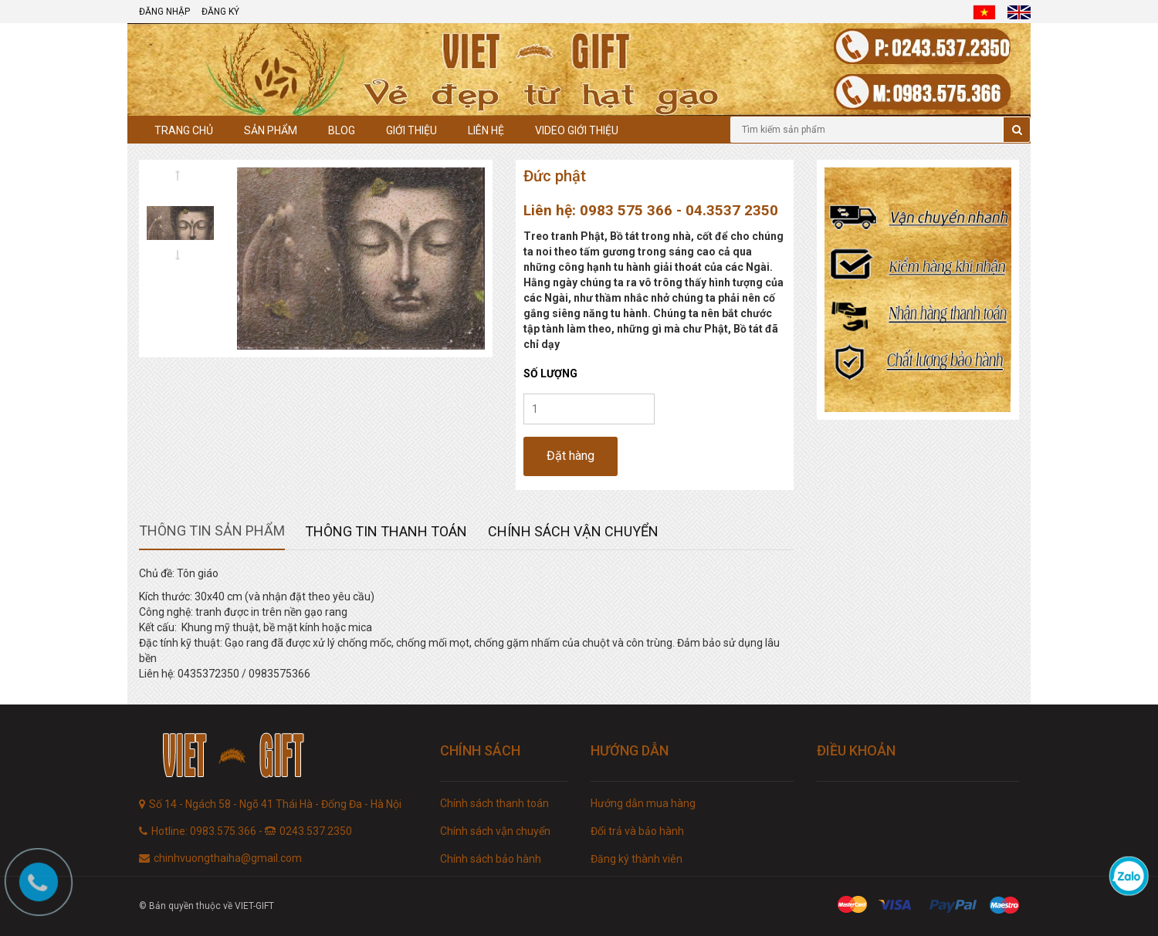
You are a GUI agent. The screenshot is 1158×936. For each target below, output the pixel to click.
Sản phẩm (270, 130)
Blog (341, 130)
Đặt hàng (570, 455)
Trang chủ (183, 130)
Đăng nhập (164, 11)
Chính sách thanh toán (494, 803)
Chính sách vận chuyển (495, 831)
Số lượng (550, 373)
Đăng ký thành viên (636, 859)
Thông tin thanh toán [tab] (386, 531)
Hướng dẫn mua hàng (643, 803)
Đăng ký (220, 11)
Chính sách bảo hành (490, 859)
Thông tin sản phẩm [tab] (212, 530)
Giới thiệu (411, 130)
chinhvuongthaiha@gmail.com (228, 858)
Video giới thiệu (576, 130)
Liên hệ (486, 130)
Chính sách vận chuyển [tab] (573, 531)
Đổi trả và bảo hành (637, 831)
